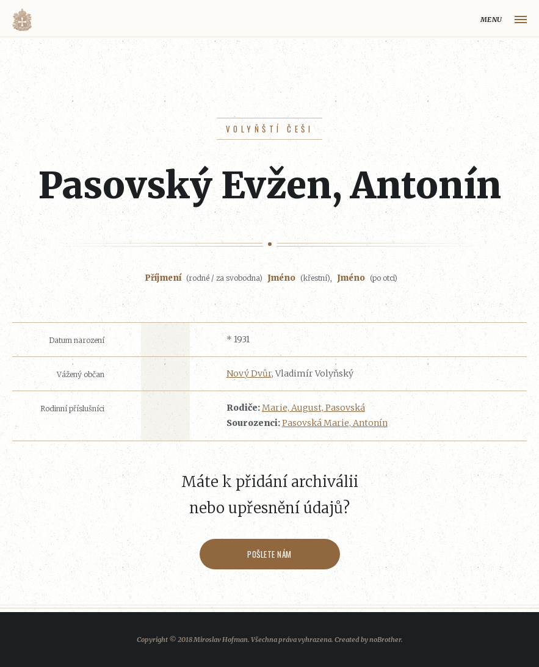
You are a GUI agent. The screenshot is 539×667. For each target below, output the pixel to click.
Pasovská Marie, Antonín (335, 422)
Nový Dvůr (249, 373)
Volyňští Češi (269, 129)
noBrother (385, 639)
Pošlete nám (269, 554)
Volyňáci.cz (22, 19)
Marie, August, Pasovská (313, 407)
